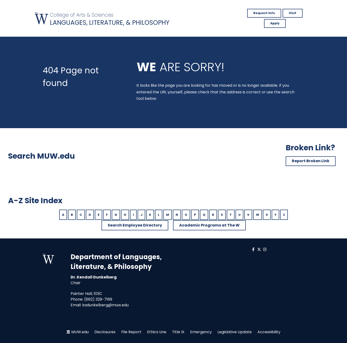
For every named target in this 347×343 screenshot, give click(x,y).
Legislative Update (234, 332)
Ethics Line (156, 332)
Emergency (201, 332)
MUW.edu (80, 332)
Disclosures (105, 332)
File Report (131, 332)
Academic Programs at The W (209, 225)
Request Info (264, 13)
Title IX (178, 332)
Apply (275, 23)
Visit (292, 13)
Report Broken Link (310, 161)
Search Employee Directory (135, 225)
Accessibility (268, 332)
